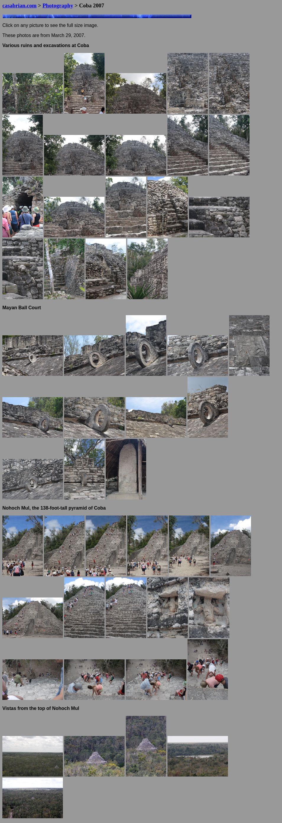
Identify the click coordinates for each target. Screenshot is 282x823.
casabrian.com (19, 5)
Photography (58, 5)
